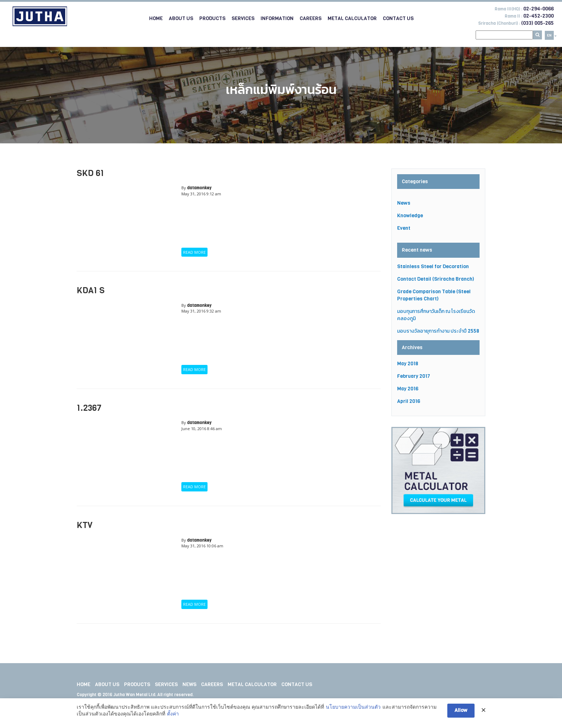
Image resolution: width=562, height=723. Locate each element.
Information (277, 18)
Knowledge (410, 215)
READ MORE (194, 252)
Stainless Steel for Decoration (433, 266)
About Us (181, 18)
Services (243, 18)
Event (403, 228)
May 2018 (407, 363)
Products (212, 18)
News (403, 203)
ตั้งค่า (173, 714)
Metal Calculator (352, 18)
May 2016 (407, 388)
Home (156, 18)
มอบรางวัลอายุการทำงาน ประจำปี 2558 (438, 331)
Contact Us (398, 18)
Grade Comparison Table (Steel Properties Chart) (434, 295)
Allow (460, 711)
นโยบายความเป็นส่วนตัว (353, 707)
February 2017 (413, 376)
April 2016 (408, 401)
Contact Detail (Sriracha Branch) (435, 279)
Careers (311, 18)
